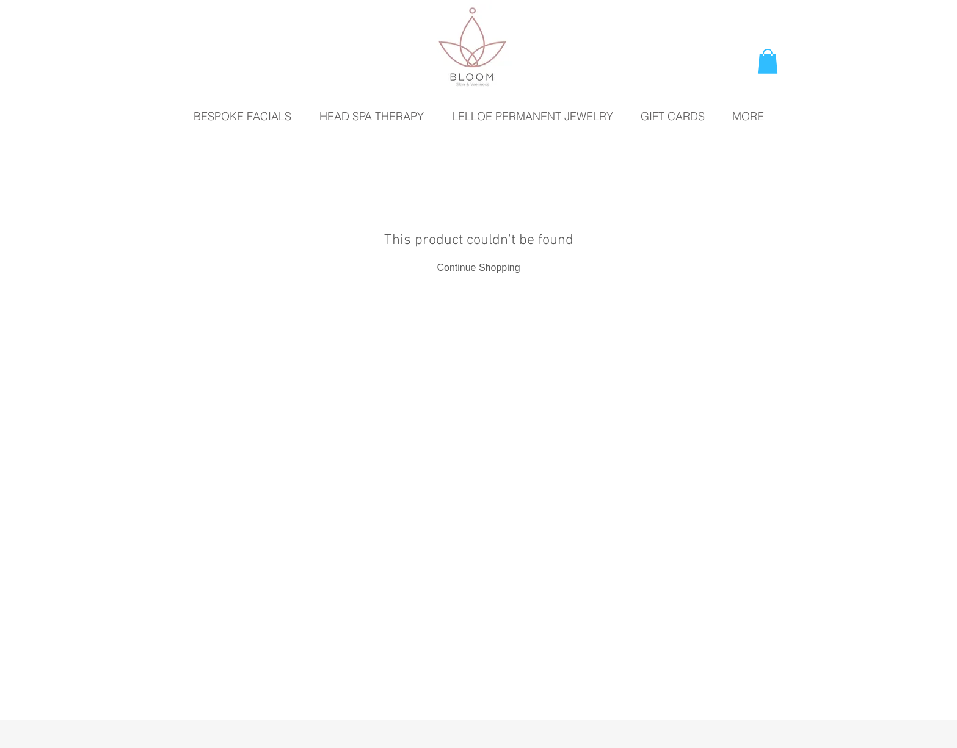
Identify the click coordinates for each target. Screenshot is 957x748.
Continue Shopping (478, 267)
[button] (767, 61)
